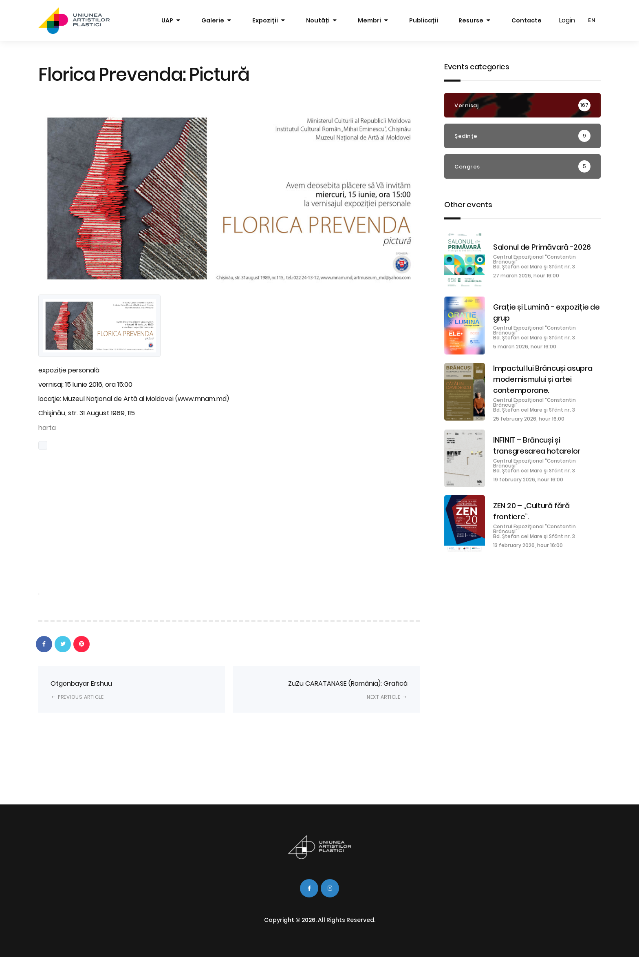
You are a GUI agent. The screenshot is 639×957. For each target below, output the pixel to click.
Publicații (423, 20)
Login (567, 20)
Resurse (470, 20)
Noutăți (318, 20)
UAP (167, 20)
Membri (369, 20)
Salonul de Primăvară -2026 (542, 247)
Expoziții (265, 20)
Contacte (526, 20)
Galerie (212, 20)
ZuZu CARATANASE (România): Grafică (348, 689)
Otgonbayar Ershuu (81, 689)
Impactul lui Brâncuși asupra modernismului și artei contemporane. (543, 379)
